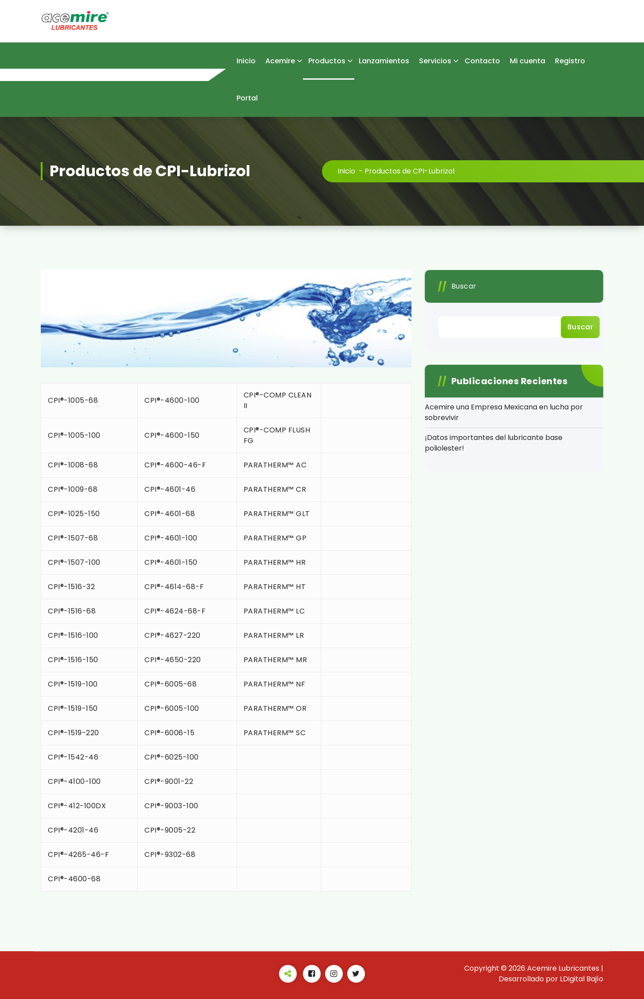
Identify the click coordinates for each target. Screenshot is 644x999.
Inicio (246, 61)
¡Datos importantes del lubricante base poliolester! (494, 442)
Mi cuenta (527, 61)
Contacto (482, 61)
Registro (570, 61)
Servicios (435, 61)
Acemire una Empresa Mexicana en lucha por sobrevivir (504, 412)
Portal (247, 98)
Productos (326, 61)
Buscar (464, 286)
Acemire (280, 61)
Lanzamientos (384, 61)
